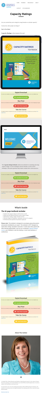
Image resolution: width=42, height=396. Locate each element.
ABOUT (36, 2)
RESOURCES (30, 2)
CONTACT (19, 8)
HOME (18, 2)
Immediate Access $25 (21, 97)
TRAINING (23, 2)
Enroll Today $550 (21, 116)
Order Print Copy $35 (21, 106)
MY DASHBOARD (26, 8)
